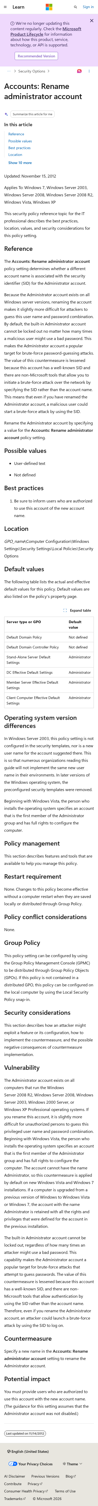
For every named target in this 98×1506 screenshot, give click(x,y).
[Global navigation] (5, 7)
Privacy (33, 1483)
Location (15, 154)
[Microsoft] (49, 7)
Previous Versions (45, 1476)
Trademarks (13, 1498)
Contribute (12, 1483)
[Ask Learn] (79, 71)
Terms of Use (65, 1491)
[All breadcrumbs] (8, 71)
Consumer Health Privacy (24, 1491)
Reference (16, 133)
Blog (69, 1476)
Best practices (19, 147)
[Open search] (75, 7)
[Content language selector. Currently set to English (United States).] (28, 1451)
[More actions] (89, 71)
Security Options (31, 71)
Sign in (88, 6)
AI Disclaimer (14, 1476)
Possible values (20, 140)
